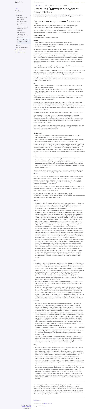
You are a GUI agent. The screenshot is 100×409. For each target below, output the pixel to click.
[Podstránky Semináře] (30, 45)
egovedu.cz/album (26, 406)
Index (16, 8)
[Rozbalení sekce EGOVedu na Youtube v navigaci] (30, 50)
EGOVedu (19, 2)
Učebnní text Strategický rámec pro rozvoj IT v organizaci (22, 28)
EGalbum (83, 2)
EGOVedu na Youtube (20, 49)
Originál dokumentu (48, 403)
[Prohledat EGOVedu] (50, 2)
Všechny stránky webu (20, 52)
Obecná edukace (19, 10)
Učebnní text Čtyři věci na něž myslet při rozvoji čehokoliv (23, 41)
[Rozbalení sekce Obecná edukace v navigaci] (30, 11)
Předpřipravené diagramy (22, 47)
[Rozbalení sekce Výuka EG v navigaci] (30, 13)
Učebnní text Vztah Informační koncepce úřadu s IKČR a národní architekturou (22, 35)
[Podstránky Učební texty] (30, 15)
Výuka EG (17, 13)
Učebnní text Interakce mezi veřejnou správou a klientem (22, 23)
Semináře (18, 45)
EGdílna (71, 2)
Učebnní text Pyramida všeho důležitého (22, 18)
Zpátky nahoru (37, 400)
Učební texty (19, 15)
